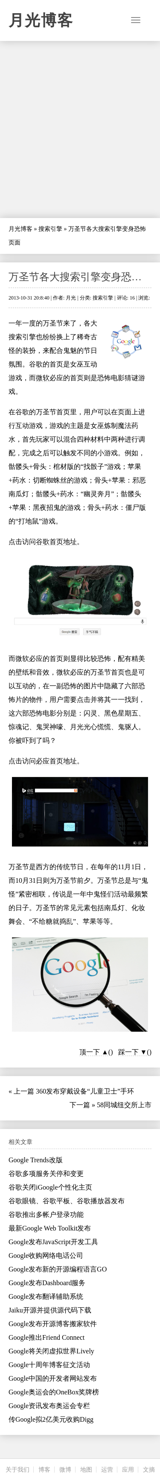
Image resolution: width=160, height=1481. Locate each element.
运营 (107, 1469)
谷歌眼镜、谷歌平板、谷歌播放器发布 (67, 1201)
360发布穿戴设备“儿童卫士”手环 (85, 1091)
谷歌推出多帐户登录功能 (46, 1214)
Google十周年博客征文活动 (49, 1364)
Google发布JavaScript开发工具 (53, 1241)
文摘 (149, 1469)
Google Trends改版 (36, 1160)
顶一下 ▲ (93, 1052)
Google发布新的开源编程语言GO (58, 1269)
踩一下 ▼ (132, 1052)
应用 (128, 1469)
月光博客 (41, 20)
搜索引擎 (50, 229)
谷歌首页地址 (56, 541)
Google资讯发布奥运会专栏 (49, 1405)
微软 (42, 377)
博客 (44, 1469)
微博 (65, 1469)
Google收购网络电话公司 (46, 1255)
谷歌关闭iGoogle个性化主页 (50, 1187)
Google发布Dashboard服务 (47, 1282)
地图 (86, 1469)
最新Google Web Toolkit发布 (50, 1228)
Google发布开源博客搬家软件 (53, 1323)
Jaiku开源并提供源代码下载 (50, 1310)
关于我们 (17, 1469)
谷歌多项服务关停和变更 (46, 1173)
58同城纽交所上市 (124, 1105)
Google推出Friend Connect (46, 1337)
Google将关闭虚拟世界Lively (51, 1351)
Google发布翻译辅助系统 (46, 1296)
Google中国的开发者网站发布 (53, 1378)
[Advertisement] (80, 129)
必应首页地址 (56, 761)
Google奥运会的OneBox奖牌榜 (54, 1392)
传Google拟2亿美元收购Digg (51, 1419)
